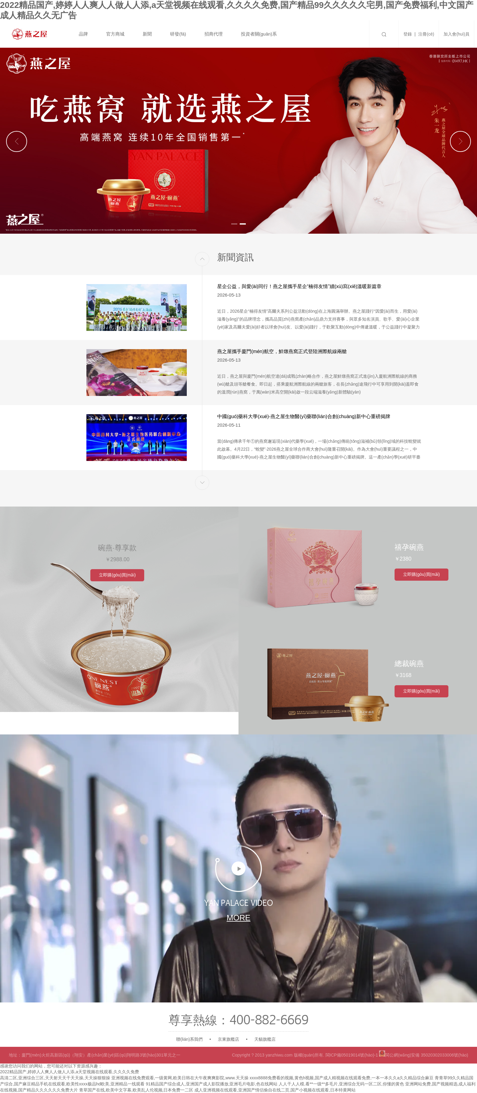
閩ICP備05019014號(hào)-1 (352, 1055)
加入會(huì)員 (456, 34)
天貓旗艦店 (265, 1039)
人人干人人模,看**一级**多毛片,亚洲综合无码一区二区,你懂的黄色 (341, 1083)
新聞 (147, 33)
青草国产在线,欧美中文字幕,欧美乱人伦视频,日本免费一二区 (136, 1090)
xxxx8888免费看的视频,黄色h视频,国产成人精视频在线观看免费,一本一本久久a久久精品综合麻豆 (341, 1077)
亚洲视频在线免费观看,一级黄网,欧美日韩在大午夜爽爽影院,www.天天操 (180, 1077)
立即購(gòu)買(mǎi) (119, 574)
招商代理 (213, 33)
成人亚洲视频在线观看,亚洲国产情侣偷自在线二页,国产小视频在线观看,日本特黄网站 (275, 1090)
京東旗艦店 (228, 1039)
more (238, 917)
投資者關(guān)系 (259, 33)
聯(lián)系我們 (189, 1039)
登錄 (407, 34)
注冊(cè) (426, 34)
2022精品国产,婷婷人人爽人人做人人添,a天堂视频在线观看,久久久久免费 (69, 1071)
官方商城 (115, 33)
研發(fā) (178, 33)
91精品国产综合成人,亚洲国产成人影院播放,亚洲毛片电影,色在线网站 (211, 1083)
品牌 (83, 33)
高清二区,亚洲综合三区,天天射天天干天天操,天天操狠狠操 (55, 1077)
